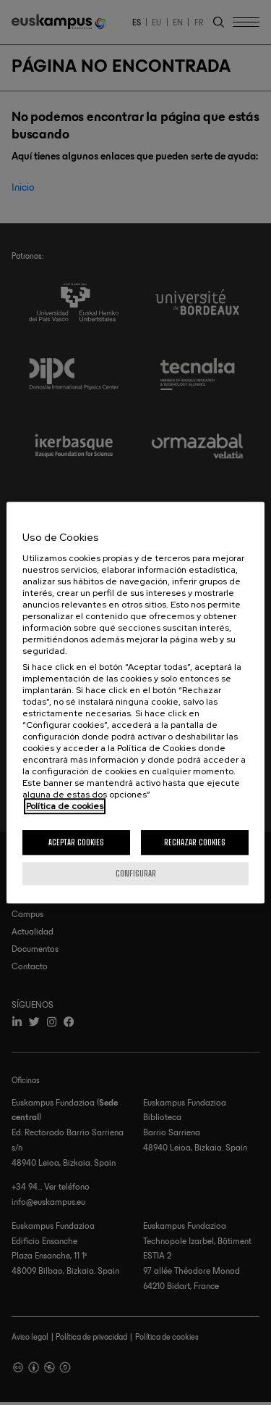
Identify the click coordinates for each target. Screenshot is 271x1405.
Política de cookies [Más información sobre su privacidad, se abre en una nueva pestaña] (64, 806)
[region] (135, 702)
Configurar (136, 873)
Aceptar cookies (76, 842)
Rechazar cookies (194, 842)
